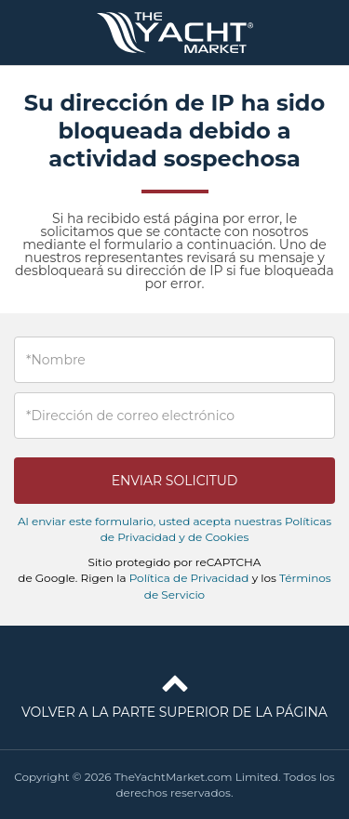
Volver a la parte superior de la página (174, 692)
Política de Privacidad (189, 578)
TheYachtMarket (175, 32)
